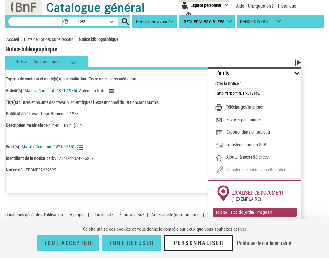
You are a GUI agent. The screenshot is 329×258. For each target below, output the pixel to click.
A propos (77, 215)
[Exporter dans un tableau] (242, 133)
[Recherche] (35, 21)
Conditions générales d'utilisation (34, 215)
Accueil (12, 39)
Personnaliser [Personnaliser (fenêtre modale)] (199, 242)
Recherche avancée (154, 21)
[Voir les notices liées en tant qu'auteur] (112, 91)
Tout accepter (68, 242)
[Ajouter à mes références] (242, 158)
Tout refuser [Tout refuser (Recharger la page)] (131, 242)
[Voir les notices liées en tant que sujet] (81, 147)
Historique (287, 6)
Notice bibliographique (98, 39)
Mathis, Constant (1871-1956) (51, 90)
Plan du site (102, 215)
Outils (223, 73)
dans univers (254, 22)
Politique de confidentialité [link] (264, 242)
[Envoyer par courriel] (238, 120)
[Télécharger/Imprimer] (239, 108)
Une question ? (261, 6)
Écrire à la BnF (132, 215)
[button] (65, 21)
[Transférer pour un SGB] (240, 145)
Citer (228, 83)
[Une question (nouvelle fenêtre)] (250, 170)
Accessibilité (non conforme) (175, 215)
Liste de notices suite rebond (49, 39)
